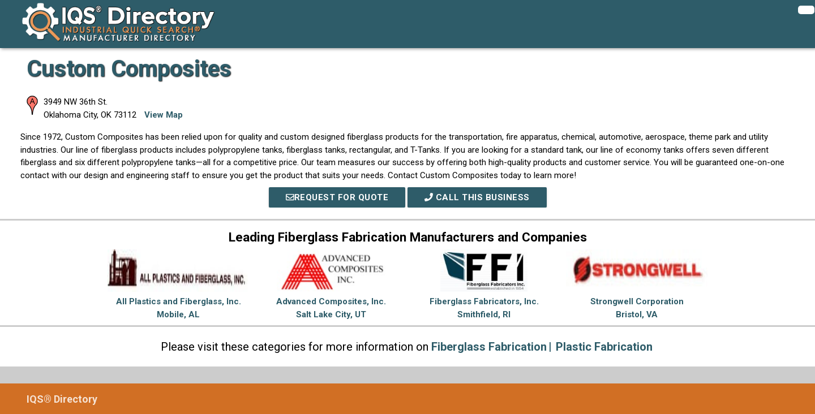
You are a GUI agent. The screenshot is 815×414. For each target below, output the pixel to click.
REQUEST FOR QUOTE (337, 197)
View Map (163, 115)
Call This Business (477, 197)
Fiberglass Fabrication (489, 346)
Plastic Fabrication (604, 346)
